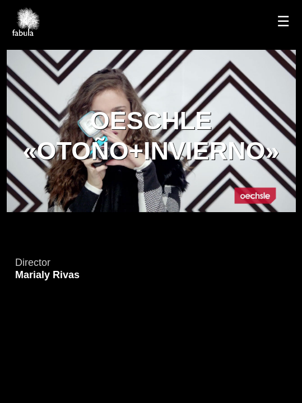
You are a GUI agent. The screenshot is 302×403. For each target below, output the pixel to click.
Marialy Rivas (47, 274)
